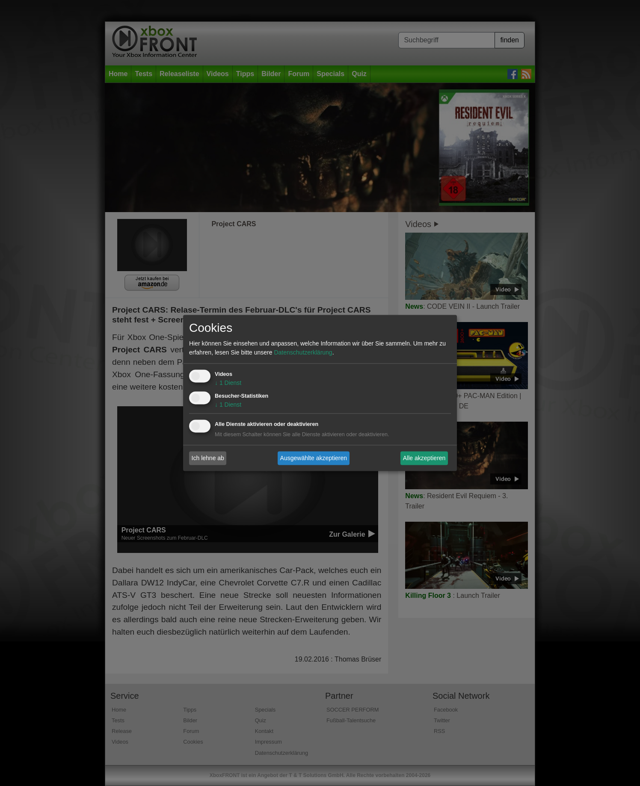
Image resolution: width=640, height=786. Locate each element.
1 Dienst (228, 383)
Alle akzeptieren (424, 458)
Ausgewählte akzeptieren (313, 458)
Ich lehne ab (208, 458)
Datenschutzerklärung (303, 352)
